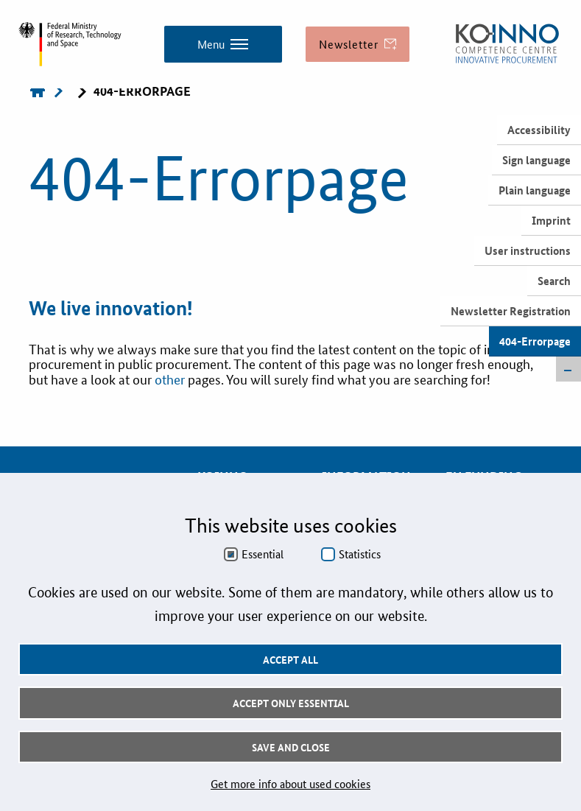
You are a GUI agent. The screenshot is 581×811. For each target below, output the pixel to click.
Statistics (360, 554)
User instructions (528, 250)
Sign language (536, 160)
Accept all (290, 659)
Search (554, 281)
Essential (263, 554)
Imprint (551, 220)
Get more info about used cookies (290, 783)
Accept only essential (291, 702)
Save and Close (291, 747)
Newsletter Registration (511, 311)
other (171, 378)
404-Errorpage (535, 341)
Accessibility (539, 130)
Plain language (535, 190)
